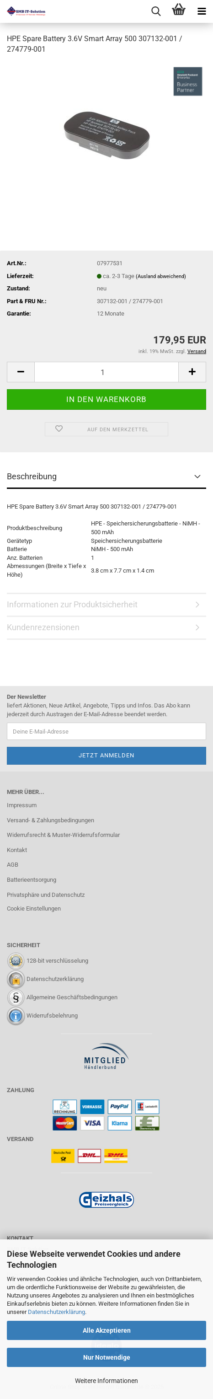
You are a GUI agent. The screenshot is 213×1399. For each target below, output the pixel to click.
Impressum (22, 805)
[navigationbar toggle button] (201, 11)
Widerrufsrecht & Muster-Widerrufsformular (63, 834)
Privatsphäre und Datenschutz (46, 894)
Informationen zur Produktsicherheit (72, 604)
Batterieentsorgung (31, 879)
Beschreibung (32, 476)
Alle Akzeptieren (107, 1330)
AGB (12, 864)
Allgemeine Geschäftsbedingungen (72, 997)
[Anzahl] (106, 372)
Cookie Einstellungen (34, 908)
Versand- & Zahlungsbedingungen (50, 820)
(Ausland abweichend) (161, 276)
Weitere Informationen (106, 1380)
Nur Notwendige (106, 1357)
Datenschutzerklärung (56, 1311)
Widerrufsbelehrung (52, 1015)
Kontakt (17, 850)
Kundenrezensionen (43, 627)
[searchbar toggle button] (155, 11)
